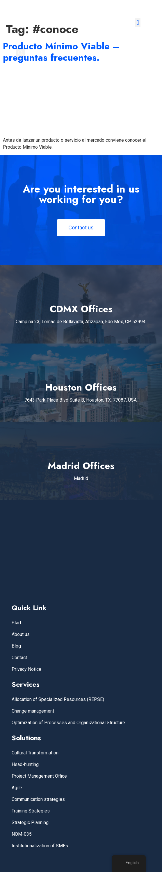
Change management (33, 711)
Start (16, 622)
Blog (16, 646)
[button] (137, 22)
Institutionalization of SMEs (40, 845)
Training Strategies (31, 811)
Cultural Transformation (35, 753)
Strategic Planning (30, 822)
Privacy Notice (26, 669)
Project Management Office (39, 776)
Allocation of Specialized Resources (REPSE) (58, 699)
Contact (19, 657)
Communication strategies (38, 799)
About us (21, 634)
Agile (17, 787)
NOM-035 (22, 834)
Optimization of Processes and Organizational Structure (68, 722)
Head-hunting (25, 764)
